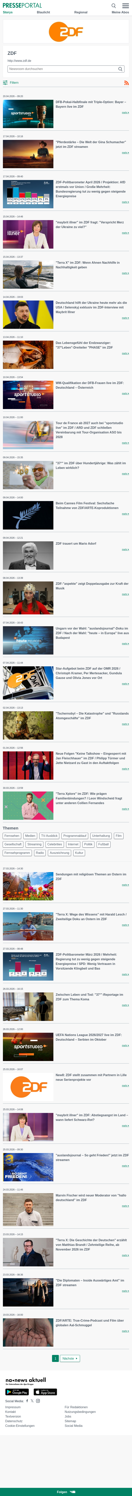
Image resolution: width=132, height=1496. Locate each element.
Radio (40, 852)
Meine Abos (120, 12)
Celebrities (54, 844)
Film (119, 835)
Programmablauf (74, 835)
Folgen (66, 1492)
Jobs (68, 1416)
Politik (88, 844)
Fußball (103, 844)
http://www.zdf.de (19, 60)
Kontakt (10, 1411)
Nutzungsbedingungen (80, 1411)
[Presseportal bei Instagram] (37, 1400)
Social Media (73, 1425)
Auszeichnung (59, 852)
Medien (30, 835)
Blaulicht (43, 12)
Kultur (79, 852)
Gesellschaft (13, 844)
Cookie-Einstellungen (20, 1425)
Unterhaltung (101, 835)
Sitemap (70, 1421)
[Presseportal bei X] (31, 1401)
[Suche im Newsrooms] (66, 68)
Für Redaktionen (76, 1407)
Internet (73, 844)
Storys (8, 12)
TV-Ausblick (49, 835)
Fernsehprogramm (17, 852)
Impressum (13, 1407)
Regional (81, 12)
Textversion (13, 1416)
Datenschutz (14, 1421)
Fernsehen (11, 835)
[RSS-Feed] (126, 82)
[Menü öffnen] (125, 6)
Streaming (34, 844)
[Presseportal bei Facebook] (26, 1401)
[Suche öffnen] (113, 6)
